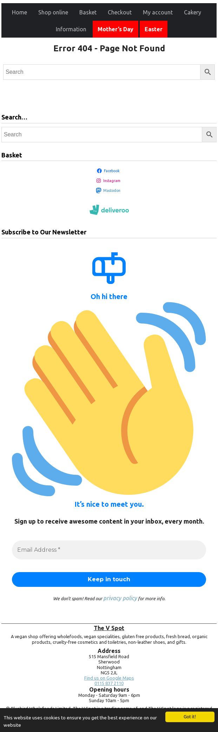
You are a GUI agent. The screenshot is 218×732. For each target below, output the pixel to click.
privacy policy (120, 598)
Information (71, 29)
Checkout (120, 12)
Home (19, 12)
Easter (154, 29)
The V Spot (109, 628)
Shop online (53, 12)
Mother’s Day (115, 29)
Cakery (192, 12)
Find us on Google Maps (109, 678)
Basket (88, 12)
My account (158, 12)
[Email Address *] (109, 549)
